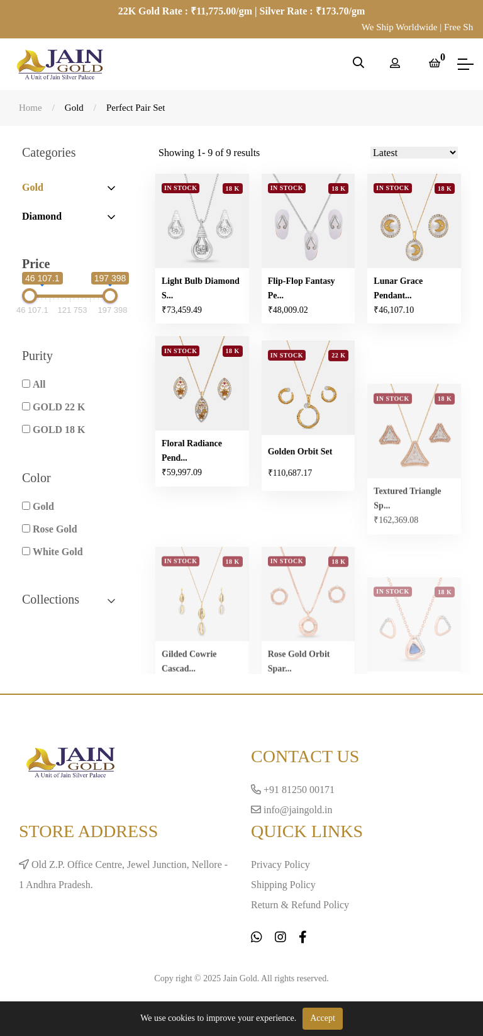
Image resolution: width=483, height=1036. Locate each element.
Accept (322, 1018)
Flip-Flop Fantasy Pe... (301, 290)
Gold (74, 108)
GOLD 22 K (59, 407)
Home (30, 108)
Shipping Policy (283, 884)
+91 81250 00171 (293, 789)
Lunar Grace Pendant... (398, 291)
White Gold (58, 551)
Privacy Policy (280, 864)
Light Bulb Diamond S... (201, 288)
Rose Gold (55, 529)
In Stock (180, 188)
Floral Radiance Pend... (192, 453)
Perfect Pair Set (135, 108)
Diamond (42, 216)
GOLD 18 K (59, 429)
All (39, 384)
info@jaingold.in (291, 809)
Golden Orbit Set (300, 495)
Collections (70, 599)
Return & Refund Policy (300, 904)
